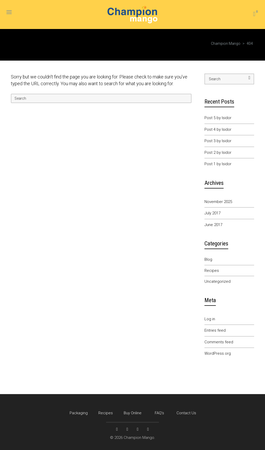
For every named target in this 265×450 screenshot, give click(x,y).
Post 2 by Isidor (217, 152)
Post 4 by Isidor (217, 129)
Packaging (79, 413)
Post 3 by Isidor (217, 141)
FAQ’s (159, 413)
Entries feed (215, 330)
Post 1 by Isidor (217, 164)
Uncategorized (217, 281)
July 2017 (212, 213)
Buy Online (133, 413)
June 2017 (213, 224)
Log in (209, 319)
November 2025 (218, 201)
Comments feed (218, 342)
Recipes (211, 270)
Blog (208, 259)
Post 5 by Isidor (217, 117)
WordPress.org (217, 353)
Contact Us (186, 413)
